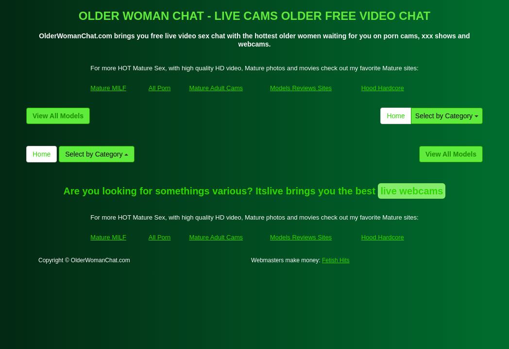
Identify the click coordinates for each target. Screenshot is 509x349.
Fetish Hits (336, 260)
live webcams (411, 191)
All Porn (160, 88)
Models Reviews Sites (301, 88)
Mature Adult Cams (216, 88)
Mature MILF (108, 88)
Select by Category (446, 116)
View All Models (58, 116)
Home (396, 116)
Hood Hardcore (382, 88)
